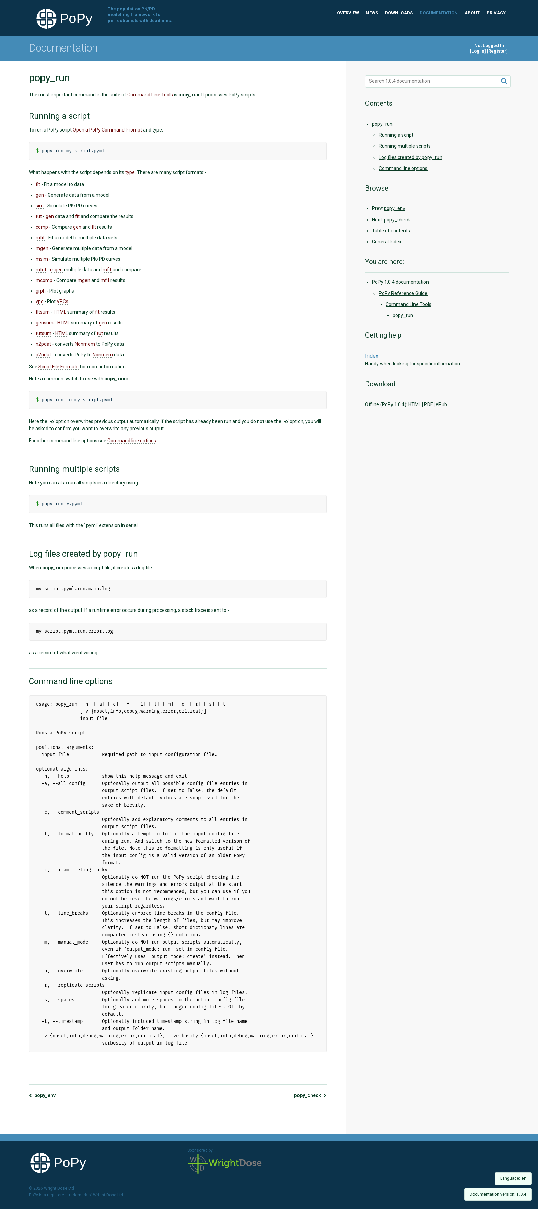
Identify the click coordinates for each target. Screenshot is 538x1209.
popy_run (382, 124)
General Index (386, 241)
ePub (441, 404)
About (472, 12)
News (372, 12)
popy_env (42, 1095)
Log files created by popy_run (410, 157)
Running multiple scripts (405, 146)
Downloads (399, 12)
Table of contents (391, 230)
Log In (477, 51)
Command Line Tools (408, 304)
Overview (348, 12)
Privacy (496, 12)
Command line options (403, 168)
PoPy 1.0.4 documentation (400, 282)
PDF (428, 404)
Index (371, 356)
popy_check (310, 1095)
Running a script (396, 135)
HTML (414, 404)
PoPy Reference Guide (403, 293)
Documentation (439, 12)
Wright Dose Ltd (225, 1164)
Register (497, 51)
